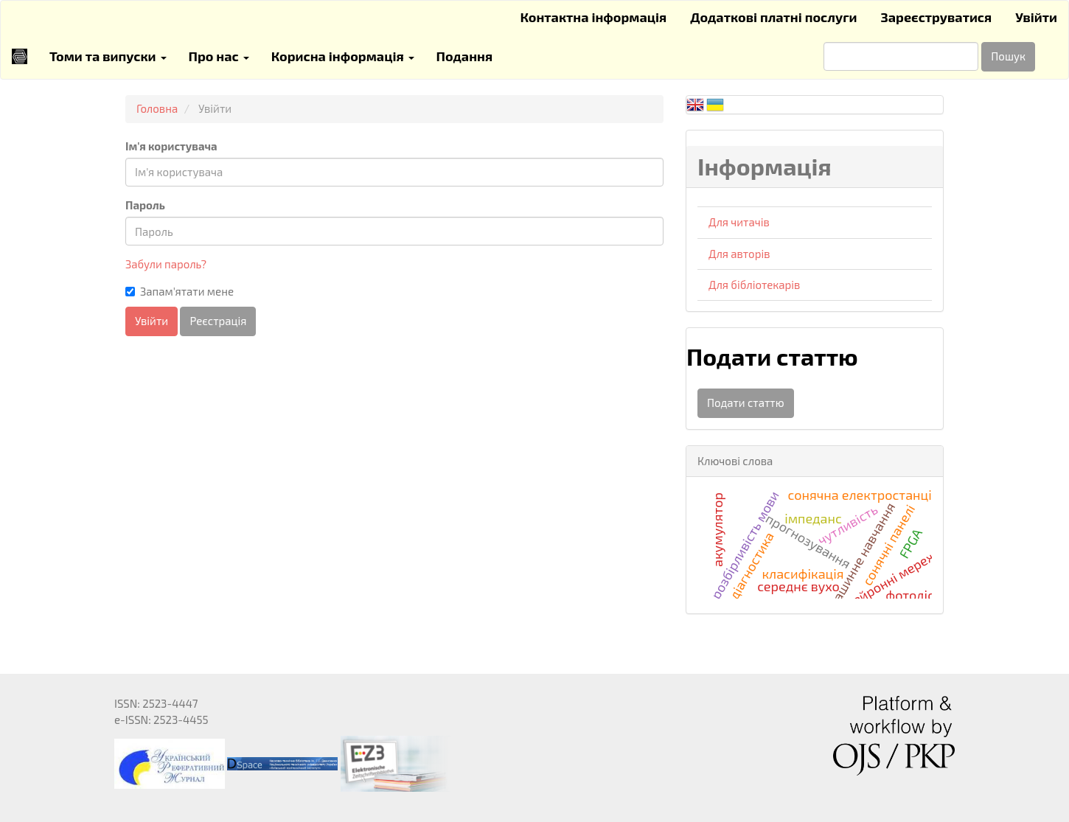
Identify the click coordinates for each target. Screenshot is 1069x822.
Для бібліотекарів (754, 284)
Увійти (1036, 17)
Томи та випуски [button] (108, 56)
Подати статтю (745, 402)
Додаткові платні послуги (773, 17)
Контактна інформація (593, 17)
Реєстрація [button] (217, 320)
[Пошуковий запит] (900, 56)
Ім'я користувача (171, 146)
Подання (464, 56)
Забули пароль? (165, 264)
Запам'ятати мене (179, 291)
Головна (157, 108)
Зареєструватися (936, 17)
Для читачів (739, 222)
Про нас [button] (219, 56)
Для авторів (739, 253)
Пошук (1008, 56)
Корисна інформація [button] (342, 56)
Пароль (145, 205)
